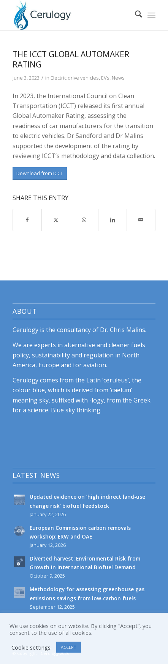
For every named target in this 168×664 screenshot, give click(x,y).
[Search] (134, 15)
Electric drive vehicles (75, 77)
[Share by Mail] (141, 219)
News (118, 77)
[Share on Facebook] (27, 219)
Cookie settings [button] (31, 647)
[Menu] (151, 15)
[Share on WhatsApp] (84, 219)
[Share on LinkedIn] (112, 219)
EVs (105, 77)
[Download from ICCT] (40, 173)
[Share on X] (56, 219)
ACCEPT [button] (68, 647)
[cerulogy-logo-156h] (70, 15)
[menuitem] (134, 15)
